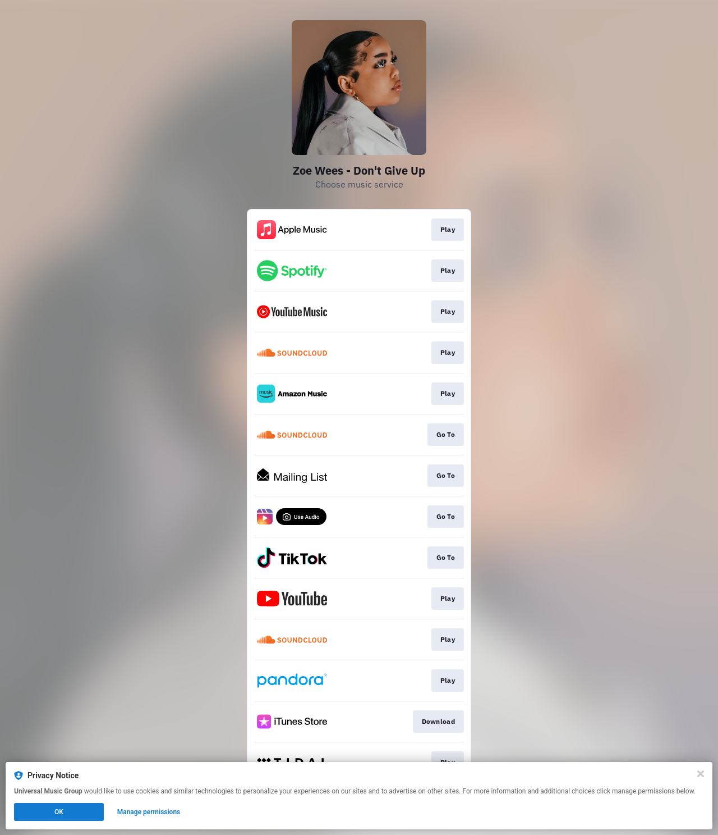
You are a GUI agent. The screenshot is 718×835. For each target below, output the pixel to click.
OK (58, 812)
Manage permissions (149, 812)
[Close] (701, 774)
